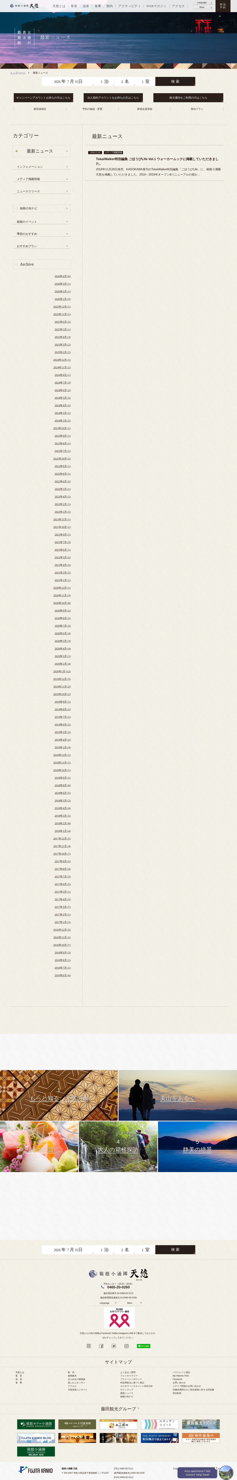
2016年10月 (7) (62, 945)
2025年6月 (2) (63, 321)
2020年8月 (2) (63, 618)
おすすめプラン (27, 246)
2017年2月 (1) (63, 914)
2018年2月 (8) (63, 823)
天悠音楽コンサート (77, 1389)
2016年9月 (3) (63, 952)
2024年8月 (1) (63, 375)
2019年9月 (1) (63, 701)
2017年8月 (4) (63, 869)
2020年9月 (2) (63, 610)
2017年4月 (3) (63, 899)
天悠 (24, 6)
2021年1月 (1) (63, 580)
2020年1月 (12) (62, 671)
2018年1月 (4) (63, 831)
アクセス (72, 1386)
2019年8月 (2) (63, 709)
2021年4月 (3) (63, 565)
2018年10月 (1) (62, 770)
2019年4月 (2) (63, 739)
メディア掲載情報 (28, 179)
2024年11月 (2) (62, 367)
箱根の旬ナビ (28, 208)
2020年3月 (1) (63, 656)
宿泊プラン (197, 108)
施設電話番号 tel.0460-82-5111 (118, 1293)
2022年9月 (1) (63, 466)
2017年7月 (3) (63, 876)
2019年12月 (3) (62, 679)
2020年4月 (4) (63, 648)
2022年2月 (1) (63, 504)
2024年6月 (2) (63, 390)
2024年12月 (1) (62, 359)
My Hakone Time (181, 1376)
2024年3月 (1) (63, 413)
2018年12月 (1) (62, 755)
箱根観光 (72, 1376)
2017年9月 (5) (63, 861)
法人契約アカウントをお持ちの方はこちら (113, 97)
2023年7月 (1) (63, 451)
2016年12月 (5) (62, 929)
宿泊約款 (177, 1393)
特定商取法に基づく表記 (132, 1382)
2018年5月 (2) (63, 800)
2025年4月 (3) (63, 337)
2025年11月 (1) (62, 314)
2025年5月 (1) (63, 329)
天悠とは (20, 1372)
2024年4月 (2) (63, 405)
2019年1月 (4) (63, 747)
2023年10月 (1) (62, 428)
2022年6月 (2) (63, 481)
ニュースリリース (28, 191)
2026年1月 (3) (63, 299)
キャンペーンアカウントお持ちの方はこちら (43, 97)
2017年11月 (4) (62, 846)
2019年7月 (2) (63, 717)
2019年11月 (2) (62, 686)
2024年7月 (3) (63, 382)
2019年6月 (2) (63, 724)
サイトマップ (126, 1389)
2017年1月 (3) (63, 922)
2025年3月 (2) (63, 344)
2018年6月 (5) (63, 793)
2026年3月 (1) (63, 283)
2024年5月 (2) (63, 397)
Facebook (177, 1379)
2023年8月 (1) (63, 443)
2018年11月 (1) (62, 762)
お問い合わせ (179, 1382)
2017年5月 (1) (63, 891)
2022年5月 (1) (63, 489)
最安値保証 (40, 108)
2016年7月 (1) (63, 967)
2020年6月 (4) (63, 633)
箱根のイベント (27, 221)
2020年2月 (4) (63, 663)
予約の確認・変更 (92, 108)
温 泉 (19, 1379)
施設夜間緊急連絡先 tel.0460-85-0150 (118, 1297)
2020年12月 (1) (62, 587)
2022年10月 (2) (62, 458)
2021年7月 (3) (63, 542)
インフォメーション (30, 166)
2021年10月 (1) (62, 527)
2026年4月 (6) (63, 276)
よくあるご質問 (127, 1372)
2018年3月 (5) (63, 815)
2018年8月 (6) (63, 785)
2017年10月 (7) (62, 853)
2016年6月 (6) (63, 975)
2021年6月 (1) (63, 549)
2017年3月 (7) (63, 907)
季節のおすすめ (27, 233)
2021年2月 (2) (63, 572)
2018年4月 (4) (63, 808)
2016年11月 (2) (62, 937)
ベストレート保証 (181, 1372)
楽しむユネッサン (76, 1382)
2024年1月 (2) (63, 420)
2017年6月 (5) (63, 884)
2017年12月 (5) (62, 838)
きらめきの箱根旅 (76, 1379)
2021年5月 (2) (63, 557)
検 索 (175, 81)
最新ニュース (126, 1393)
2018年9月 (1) (63, 777)
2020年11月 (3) (62, 595)
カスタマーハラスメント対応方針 (136, 1386)
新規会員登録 (144, 108)
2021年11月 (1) (62, 519)
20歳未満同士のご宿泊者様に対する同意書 (193, 1389)
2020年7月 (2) (63, 625)
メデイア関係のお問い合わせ (187, 1386)
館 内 (71, 1372)
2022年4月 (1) (63, 496)
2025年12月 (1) (62, 306)
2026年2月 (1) (63, 291)
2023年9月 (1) (63, 435)
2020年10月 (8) (62, 603)
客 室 (19, 1376)
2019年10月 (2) (62, 694)
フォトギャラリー (129, 1376)
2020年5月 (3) (63, 641)
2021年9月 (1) (63, 534)
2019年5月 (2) (63, 732)
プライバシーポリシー (131, 1379)
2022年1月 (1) (63, 511)
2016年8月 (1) (63, 960)
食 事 (19, 1382)
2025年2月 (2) (63, 352)
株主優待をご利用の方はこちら (188, 97)
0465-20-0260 (118, 1287)
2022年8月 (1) (63, 473)
